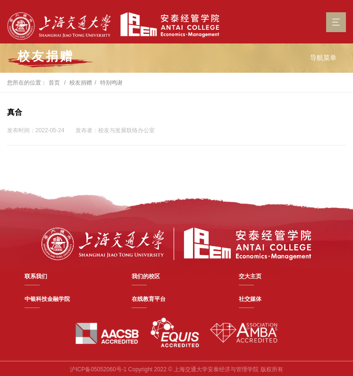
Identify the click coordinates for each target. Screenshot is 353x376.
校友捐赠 (80, 82)
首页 (54, 82)
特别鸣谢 (111, 82)
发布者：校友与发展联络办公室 (115, 130)
